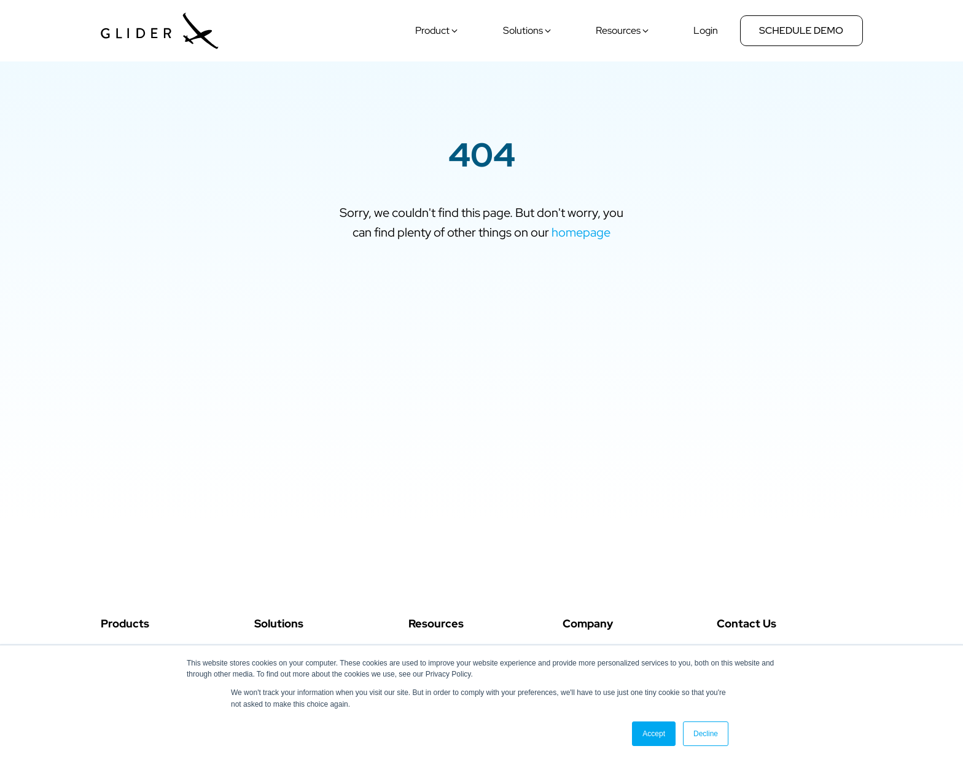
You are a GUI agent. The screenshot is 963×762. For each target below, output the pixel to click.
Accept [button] (653, 733)
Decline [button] (705, 733)
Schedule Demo (801, 30)
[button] (437, 31)
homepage (581, 232)
